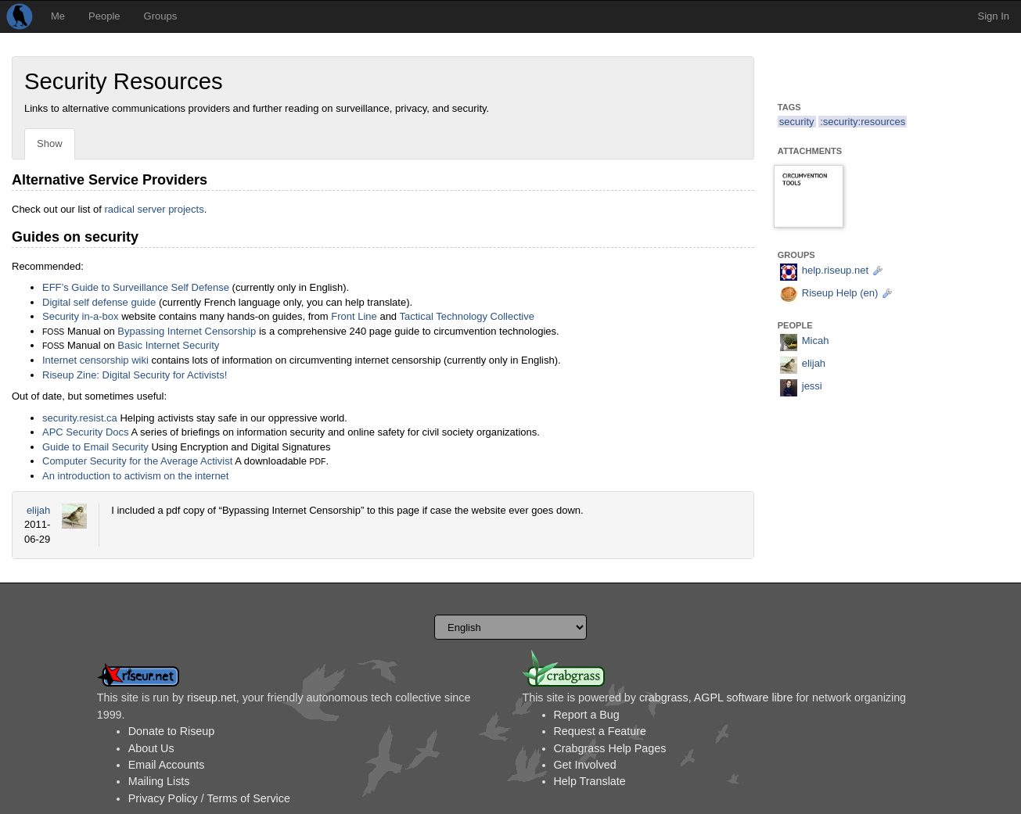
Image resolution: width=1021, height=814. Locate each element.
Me (58, 16)
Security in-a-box (80, 316)
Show (50, 143)
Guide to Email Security (95, 447)
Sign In (993, 16)
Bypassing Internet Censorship (186, 331)
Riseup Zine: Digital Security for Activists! (134, 375)
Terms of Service (248, 798)
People (104, 16)
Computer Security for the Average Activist (137, 461)
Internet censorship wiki (95, 360)
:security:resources (862, 121)
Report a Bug (587, 714)
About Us (151, 748)
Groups (161, 16)
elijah (38, 510)
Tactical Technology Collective (466, 316)
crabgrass (663, 697)
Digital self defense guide (99, 302)
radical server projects (154, 209)
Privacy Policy (163, 798)
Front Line (354, 316)
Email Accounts (166, 764)
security (796, 121)
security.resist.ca (79, 418)
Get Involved (585, 764)
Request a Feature (600, 731)
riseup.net (211, 697)
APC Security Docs (85, 432)
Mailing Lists (159, 781)
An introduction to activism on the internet (135, 476)
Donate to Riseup (171, 731)
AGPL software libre (743, 697)
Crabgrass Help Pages (610, 748)
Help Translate (590, 781)
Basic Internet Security (168, 345)
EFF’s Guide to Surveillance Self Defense (135, 287)
